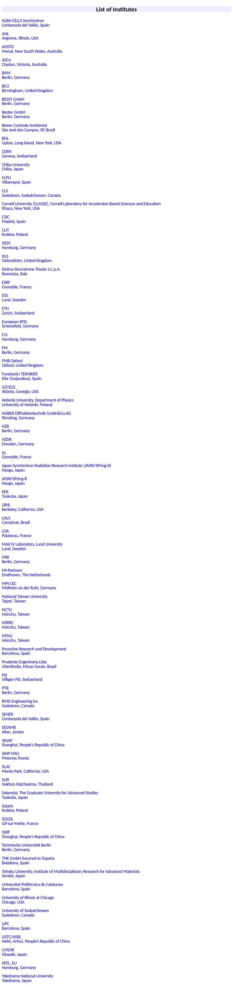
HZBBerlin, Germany (16, 428)
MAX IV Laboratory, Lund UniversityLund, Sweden (32, 546)
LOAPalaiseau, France (16, 533)
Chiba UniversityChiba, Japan (16, 167)
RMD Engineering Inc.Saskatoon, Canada (20, 703)
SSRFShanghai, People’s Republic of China (33, 834)
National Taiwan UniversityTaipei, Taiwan (25, 599)
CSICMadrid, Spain (14, 219)
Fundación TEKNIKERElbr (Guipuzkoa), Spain (21, 376)
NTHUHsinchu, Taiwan (16, 638)
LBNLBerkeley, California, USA (22, 507)
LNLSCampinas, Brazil (16, 520)
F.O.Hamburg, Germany (19, 337)
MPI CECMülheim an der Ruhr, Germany (29, 586)
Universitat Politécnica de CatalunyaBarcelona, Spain (32, 887)
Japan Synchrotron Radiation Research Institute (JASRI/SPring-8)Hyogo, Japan (56, 468)
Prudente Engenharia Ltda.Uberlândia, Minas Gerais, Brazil (29, 664)
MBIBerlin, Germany (16, 559)
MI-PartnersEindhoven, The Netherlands (26, 572)
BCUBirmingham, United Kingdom (27, 88)
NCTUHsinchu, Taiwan (16, 612)
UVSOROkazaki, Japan (14, 952)
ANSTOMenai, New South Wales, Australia (32, 49)
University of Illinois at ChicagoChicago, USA (28, 900)
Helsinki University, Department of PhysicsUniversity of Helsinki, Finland (38, 402)
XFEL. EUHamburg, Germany (19, 965)
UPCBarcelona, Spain (16, 926)
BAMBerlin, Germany (16, 75)
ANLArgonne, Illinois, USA (20, 36)
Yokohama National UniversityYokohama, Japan (27, 978)
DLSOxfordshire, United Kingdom (27, 258)
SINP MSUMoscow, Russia (15, 756)
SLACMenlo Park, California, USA (25, 769)
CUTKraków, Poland (15, 232)
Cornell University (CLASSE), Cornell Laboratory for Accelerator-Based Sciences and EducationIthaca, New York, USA (81, 206)
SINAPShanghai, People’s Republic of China (33, 743)
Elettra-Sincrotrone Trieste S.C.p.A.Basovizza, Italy (31, 271)
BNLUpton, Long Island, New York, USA (31, 140)
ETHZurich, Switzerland (18, 311)
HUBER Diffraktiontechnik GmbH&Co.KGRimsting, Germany (36, 415)
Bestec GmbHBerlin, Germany (16, 114)
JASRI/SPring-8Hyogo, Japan (14, 481)
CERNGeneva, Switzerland (19, 154)
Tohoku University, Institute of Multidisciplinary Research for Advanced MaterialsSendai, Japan (71, 874)
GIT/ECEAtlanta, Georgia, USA (20, 389)
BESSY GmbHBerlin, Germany (16, 101)
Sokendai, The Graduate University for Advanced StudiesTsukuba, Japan (50, 795)
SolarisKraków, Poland (15, 808)
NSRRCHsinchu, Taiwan (16, 625)
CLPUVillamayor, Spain (16, 180)
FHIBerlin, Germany (16, 350)
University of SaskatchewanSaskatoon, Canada (25, 913)
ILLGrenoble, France (16, 455)
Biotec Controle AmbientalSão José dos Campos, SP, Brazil (28, 127)
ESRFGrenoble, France (16, 285)
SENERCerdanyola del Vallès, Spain (25, 716)
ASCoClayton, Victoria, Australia (24, 62)
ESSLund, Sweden (14, 297)
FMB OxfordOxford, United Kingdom (22, 363)
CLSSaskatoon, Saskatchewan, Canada (31, 193)
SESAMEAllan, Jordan (13, 730)
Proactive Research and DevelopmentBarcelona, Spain (34, 651)
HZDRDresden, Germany (18, 442)
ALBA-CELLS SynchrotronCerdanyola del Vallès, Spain (25, 23)
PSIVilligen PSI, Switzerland (22, 677)
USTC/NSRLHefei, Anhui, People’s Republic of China (36, 939)
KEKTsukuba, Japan (15, 494)
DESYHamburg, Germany (19, 245)
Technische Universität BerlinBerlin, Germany (26, 847)
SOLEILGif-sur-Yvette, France (20, 821)
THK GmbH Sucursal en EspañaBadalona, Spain (28, 860)
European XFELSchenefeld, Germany (20, 324)
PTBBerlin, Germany (16, 690)
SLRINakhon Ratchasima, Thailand (27, 782)
